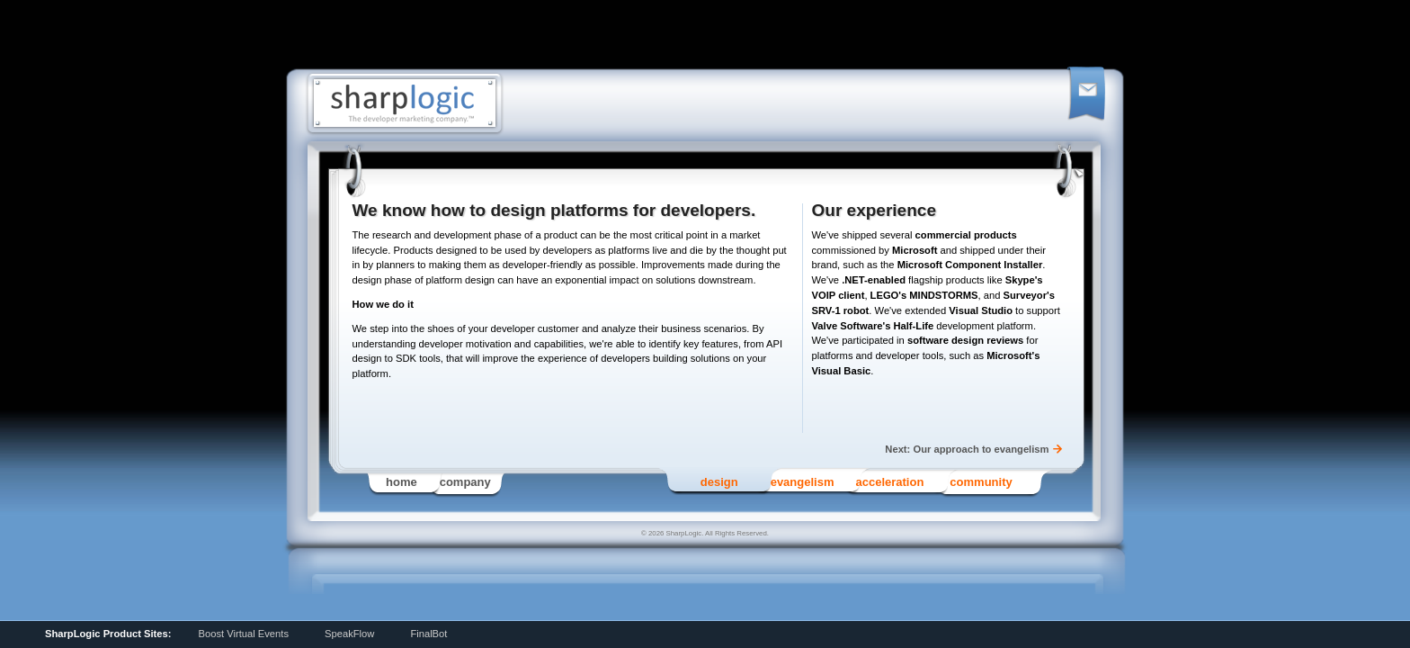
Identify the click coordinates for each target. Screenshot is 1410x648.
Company (465, 482)
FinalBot (428, 633)
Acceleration (889, 482)
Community (981, 482)
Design (719, 482)
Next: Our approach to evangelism (967, 449)
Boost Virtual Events (243, 633)
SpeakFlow (349, 633)
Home (401, 482)
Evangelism (802, 482)
